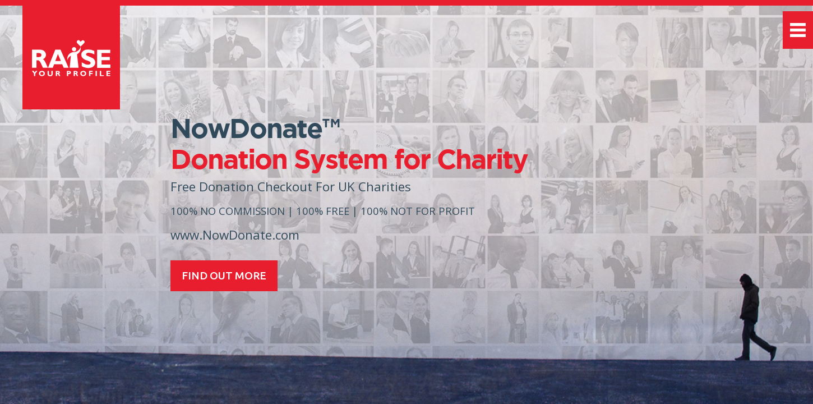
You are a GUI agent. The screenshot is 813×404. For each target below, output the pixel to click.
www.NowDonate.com (234, 235)
